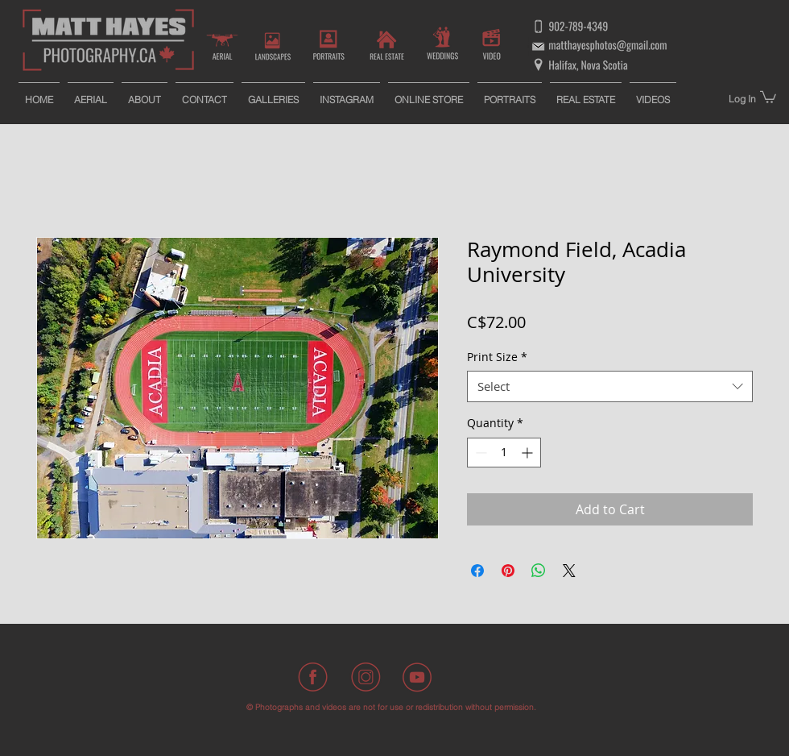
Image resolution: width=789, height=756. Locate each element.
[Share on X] (569, 570)
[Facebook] (314, 677)
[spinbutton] (504, 452)
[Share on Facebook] (477, 570)
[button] (768, 96)
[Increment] (528, 452)
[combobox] (610, 386)
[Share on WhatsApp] (538, 570)
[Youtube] (417, 677)
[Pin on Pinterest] (508, 570)
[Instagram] (365, 677)
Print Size (497, 356)
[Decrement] (479, 452)
